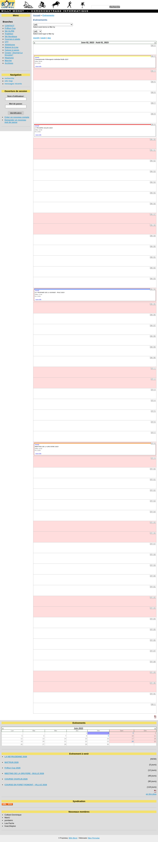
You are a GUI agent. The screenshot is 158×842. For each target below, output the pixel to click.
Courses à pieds (12, 39)
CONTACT (9, 26)
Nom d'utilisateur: (15, 96)
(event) (37, 57)
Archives (9, 63)
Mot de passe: (15, 104)
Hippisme (9, 58)
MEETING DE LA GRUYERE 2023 (46, 446)
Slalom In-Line (11, 47)
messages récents (13, 84)
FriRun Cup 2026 (12, 768)
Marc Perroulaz (94, 838)
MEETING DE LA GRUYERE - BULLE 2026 (24, 773)
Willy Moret (73, 838)
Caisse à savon (12, 50)
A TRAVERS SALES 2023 (43, 128)
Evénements (48, 15)
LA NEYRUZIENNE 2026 (15, 756)
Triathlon (9, 34)
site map (8, 81)
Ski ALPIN (9, 31)
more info (38, 66)
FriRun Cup (10, 28)
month (36, 38)
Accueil (36, 15)
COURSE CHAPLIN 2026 (15, 779)
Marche (8, 60)
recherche (9, 78)
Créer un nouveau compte (16, 117)
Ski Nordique (11, 36)
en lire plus (151, 794)
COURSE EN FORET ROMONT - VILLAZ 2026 (25, 785)
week (43, 38)
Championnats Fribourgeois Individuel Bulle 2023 (51, 59)
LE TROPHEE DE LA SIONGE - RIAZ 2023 (49, 292)
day (49, 38)
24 (133, 741)
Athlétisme (10, 45)
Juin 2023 (78, 728)
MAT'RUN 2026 (11, 762)
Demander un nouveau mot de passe (15, 121)
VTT (6, 42)
